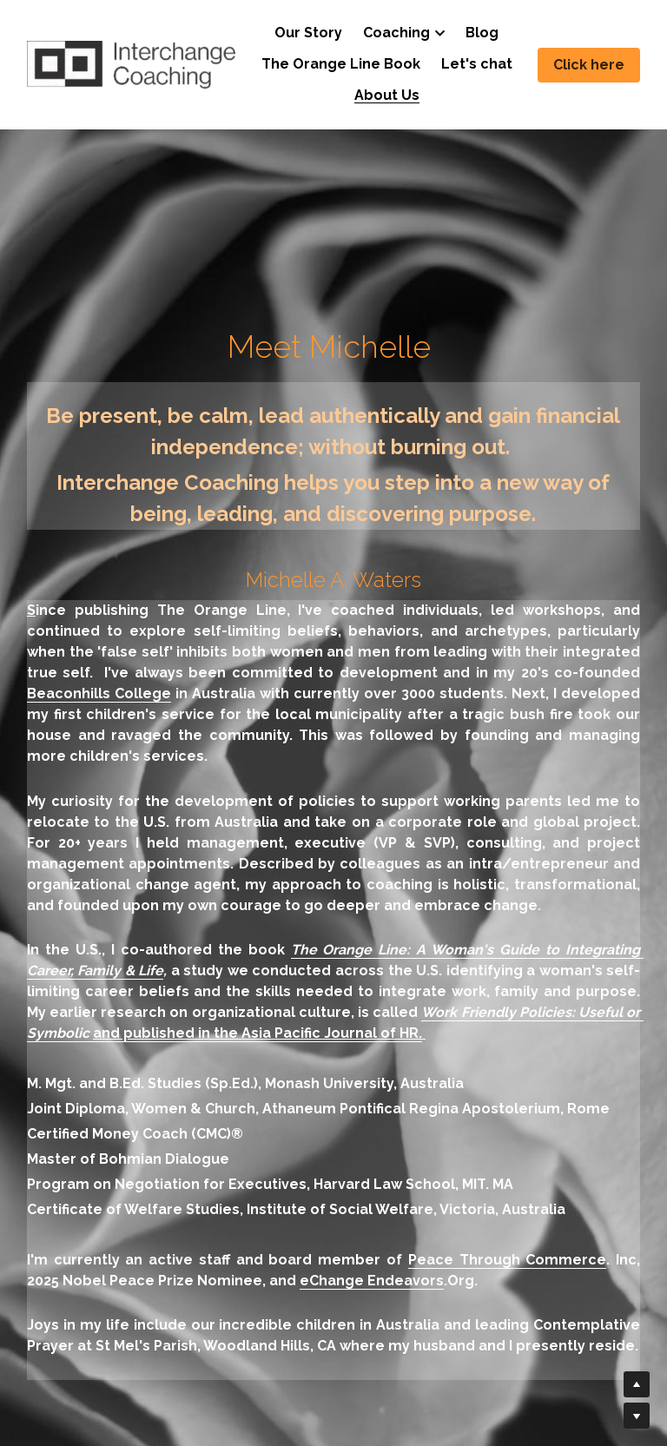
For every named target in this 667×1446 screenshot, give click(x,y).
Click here (588, 64)
